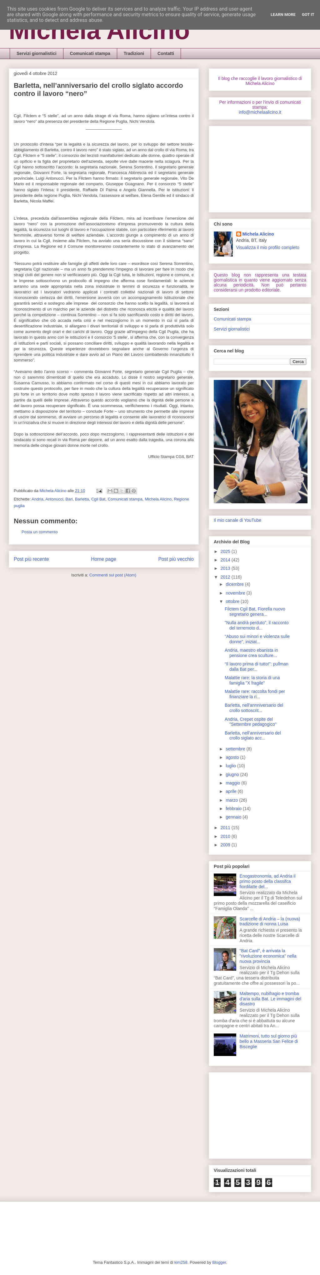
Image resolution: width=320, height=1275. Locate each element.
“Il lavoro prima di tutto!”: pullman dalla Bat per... (256, 666)
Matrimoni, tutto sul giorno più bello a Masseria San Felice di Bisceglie (269, 1041)
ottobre (233, 601)
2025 (226, 551)
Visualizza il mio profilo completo (267, 247)
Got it (308, 14)
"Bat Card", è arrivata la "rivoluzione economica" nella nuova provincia (268, 956)
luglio (231, 765)
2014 (226, 559)
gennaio (234, 816)
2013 (226, 568)
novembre (236, 592)
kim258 (181, 1262)
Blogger (219, 1262)
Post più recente (31, 559)
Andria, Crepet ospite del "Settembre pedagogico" (251, 722)
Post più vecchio (176, 559)
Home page (103, 559)
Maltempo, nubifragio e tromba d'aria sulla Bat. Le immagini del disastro (270, 999)
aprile (232, 791)
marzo (232, 800)
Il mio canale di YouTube (237, 520)
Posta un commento (40, 532)
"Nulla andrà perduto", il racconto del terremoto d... (257, 625)
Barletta (82, 499)
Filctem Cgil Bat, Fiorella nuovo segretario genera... (255, 611)
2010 (226, 836)
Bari (69, 499)
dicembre (235, 584)
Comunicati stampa (90, 53)
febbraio (234, 808)
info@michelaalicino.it (260, 112)
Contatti (166, 53)
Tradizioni (134, 53)
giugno (233, 774)
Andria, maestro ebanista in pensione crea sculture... (251, 653)
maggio (233, 782)
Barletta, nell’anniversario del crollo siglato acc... (253, 735)
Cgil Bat (98, 499)
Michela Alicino (99, 30)
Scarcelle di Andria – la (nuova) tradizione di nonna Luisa (270, 921)
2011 (226, 827)
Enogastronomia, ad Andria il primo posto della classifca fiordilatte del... (268, 881)
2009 (226, 844)
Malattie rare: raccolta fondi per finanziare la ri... (255, 694)
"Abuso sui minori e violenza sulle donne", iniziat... (257, 639)
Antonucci (54, 499)
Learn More (283, 14)
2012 (226, 577)
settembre (236, 748)
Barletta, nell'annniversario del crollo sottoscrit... (254, 708)
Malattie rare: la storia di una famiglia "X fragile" (252, 680)
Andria (37, 499)
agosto (233, 757)
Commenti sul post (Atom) (112, 575)
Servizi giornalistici (37, 53)
